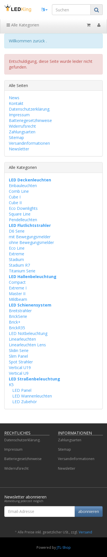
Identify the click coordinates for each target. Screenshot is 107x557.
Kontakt (16, 103)
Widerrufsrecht (22, 126)
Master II (17, 293)
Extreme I (18, 288)
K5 (11, 384)
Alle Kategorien (23, 25)
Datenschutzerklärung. (29, 109)
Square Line (20, 214)
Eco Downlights (23, 208)
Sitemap (16, 137)
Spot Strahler (21, 362)
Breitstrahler (20, 310)
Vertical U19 (20, 367)
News (14, 97)
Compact (17, 282)
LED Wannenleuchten (31, 396)
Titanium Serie (22, 271)
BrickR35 (17, 327)
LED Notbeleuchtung (28, 333)
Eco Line (17, 248)
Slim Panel (18, 356)
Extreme (16, 253)
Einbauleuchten (23, 185)
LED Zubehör (24, 401)
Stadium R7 (19, 265)
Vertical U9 (19, 373)
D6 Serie (17, 231)
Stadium (16, 259)
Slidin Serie (19, 350)
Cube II (15, 202)
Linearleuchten (22, 339)
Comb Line (19, 191)
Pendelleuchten (23, 219)
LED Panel (21, 390)
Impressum (19, 114)
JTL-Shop (64, 547)
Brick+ (15, 322)
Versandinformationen (29, 143)
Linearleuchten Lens (27, 344)
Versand (85, 532)
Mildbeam (18, 299)
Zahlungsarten (22, 131)
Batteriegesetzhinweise (30, 120)
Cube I (15, 197)
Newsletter (19, 149)
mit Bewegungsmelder (30, 236)
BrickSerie (18, 316)
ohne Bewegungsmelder (31, 242)
